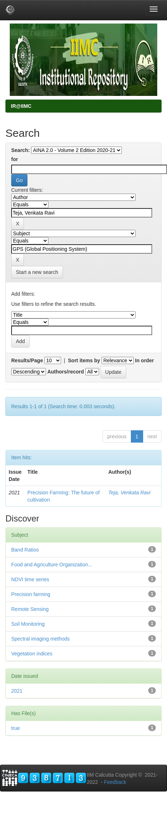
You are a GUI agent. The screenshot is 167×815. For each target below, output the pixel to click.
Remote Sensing (30, 609)
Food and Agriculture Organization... (51, 564)
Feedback (115, 782)
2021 (16, 691)
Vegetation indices (31, 653)
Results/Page (27, 360)
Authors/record (65, 372)
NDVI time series (30, 579)
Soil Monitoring (28, 624)
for (14, 159)
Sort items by (84, 360)
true (15, 728)
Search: (20, 150)
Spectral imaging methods (40, 639)
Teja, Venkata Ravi (129, 492)
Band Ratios (25, 550)
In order (144, 360)
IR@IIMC (21, 106)
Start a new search (37, 272)
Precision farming (30, 594)
